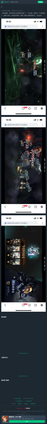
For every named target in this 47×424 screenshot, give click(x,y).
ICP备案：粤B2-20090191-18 (23, 413)
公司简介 (4, 406)
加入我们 (24, 408)
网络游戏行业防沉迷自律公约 (23, 411)
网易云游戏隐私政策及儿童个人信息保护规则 (21, 406)
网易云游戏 (18, 394)
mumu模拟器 (32, 399)
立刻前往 (40, 2)
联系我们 (38, 406)
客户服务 (9, 406)
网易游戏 (19, 399)
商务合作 (43, 406)
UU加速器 (26, 399)
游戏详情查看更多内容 (23, 348)
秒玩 (27, 421)
